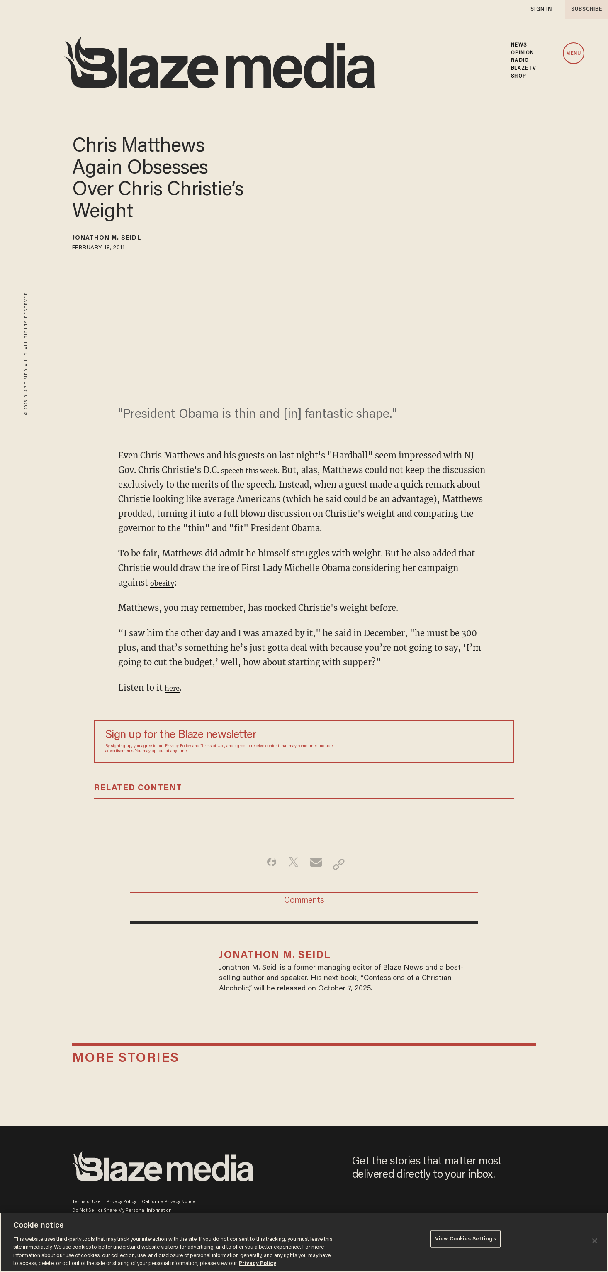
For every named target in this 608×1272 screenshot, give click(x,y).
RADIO (520, 60)
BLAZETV (523, 68)
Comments (304, 905)
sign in (541, 9)
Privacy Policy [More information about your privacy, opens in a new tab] (257, 1263)
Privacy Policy (178, 746)
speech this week (255, 470)
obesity (165, 582)
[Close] (595, 1241)
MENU (573, 53)
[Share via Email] (317, 864)
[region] (304, 1242)
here (174, 687)
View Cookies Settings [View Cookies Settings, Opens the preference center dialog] (465, 1241)
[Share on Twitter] (291, 864)
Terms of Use (212, 746)
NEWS (518, 45)
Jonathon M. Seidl (118, 239)
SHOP (518, 76)
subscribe (584, 9)
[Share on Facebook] (265, 864)
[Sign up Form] (445, 741)
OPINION (522, 53)
